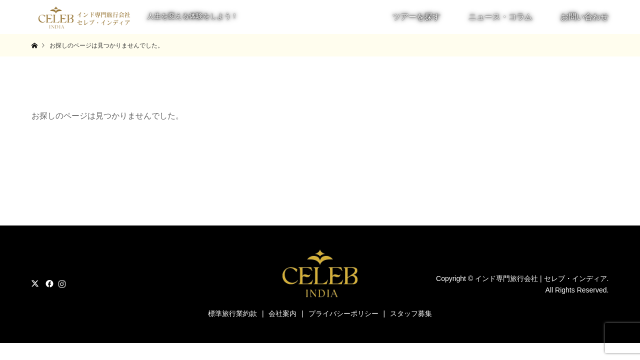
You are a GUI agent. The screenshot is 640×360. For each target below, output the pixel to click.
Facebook (48, 283)
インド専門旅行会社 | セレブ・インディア (540, 278)
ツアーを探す (416, 16)
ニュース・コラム (500, 16)
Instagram (62, 283)
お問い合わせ (584, 16)
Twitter (35, 283)
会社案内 (282, 314)
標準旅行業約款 (232, 314)
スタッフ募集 (411, 314)
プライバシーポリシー (343, 314)
